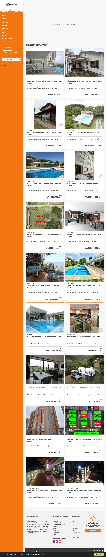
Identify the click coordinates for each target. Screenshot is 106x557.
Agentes (4, 35)
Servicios (5, 28)
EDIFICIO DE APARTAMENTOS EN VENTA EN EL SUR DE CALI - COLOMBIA (84, 337)
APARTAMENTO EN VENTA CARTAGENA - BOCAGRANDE (44, 286)
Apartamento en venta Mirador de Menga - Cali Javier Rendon (44, 81)
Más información (44, 554)
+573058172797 (7, 47)
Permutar (5, 25)
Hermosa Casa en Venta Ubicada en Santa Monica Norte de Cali (84, 235)
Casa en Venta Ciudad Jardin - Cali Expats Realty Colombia (84, 286)
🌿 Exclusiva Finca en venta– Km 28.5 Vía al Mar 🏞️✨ (84, 81)
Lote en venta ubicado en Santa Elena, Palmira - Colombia (44, 235)
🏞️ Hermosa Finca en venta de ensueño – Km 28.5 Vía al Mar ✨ (44, 132)
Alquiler (5, 22)
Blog (3, 32)
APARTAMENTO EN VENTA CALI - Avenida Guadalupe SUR (44, 388)
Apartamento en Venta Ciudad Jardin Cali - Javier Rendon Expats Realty (84, 490)
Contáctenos (6, 42)
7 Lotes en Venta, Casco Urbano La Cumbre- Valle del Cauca (84, 439)
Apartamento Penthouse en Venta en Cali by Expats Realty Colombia (44, 490)
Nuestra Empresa (7, 38)
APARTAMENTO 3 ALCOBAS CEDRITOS (41, 439)
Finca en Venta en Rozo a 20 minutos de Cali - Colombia (84, 132)
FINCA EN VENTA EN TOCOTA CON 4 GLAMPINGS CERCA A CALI (84, 388)
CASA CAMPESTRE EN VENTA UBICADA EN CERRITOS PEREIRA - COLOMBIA (44, 337)
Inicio (4, 15)
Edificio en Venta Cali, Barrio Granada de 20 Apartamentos (84, 183)
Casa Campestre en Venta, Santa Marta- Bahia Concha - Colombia (44, 183)
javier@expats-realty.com (10, 52)
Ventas (4, 18)
